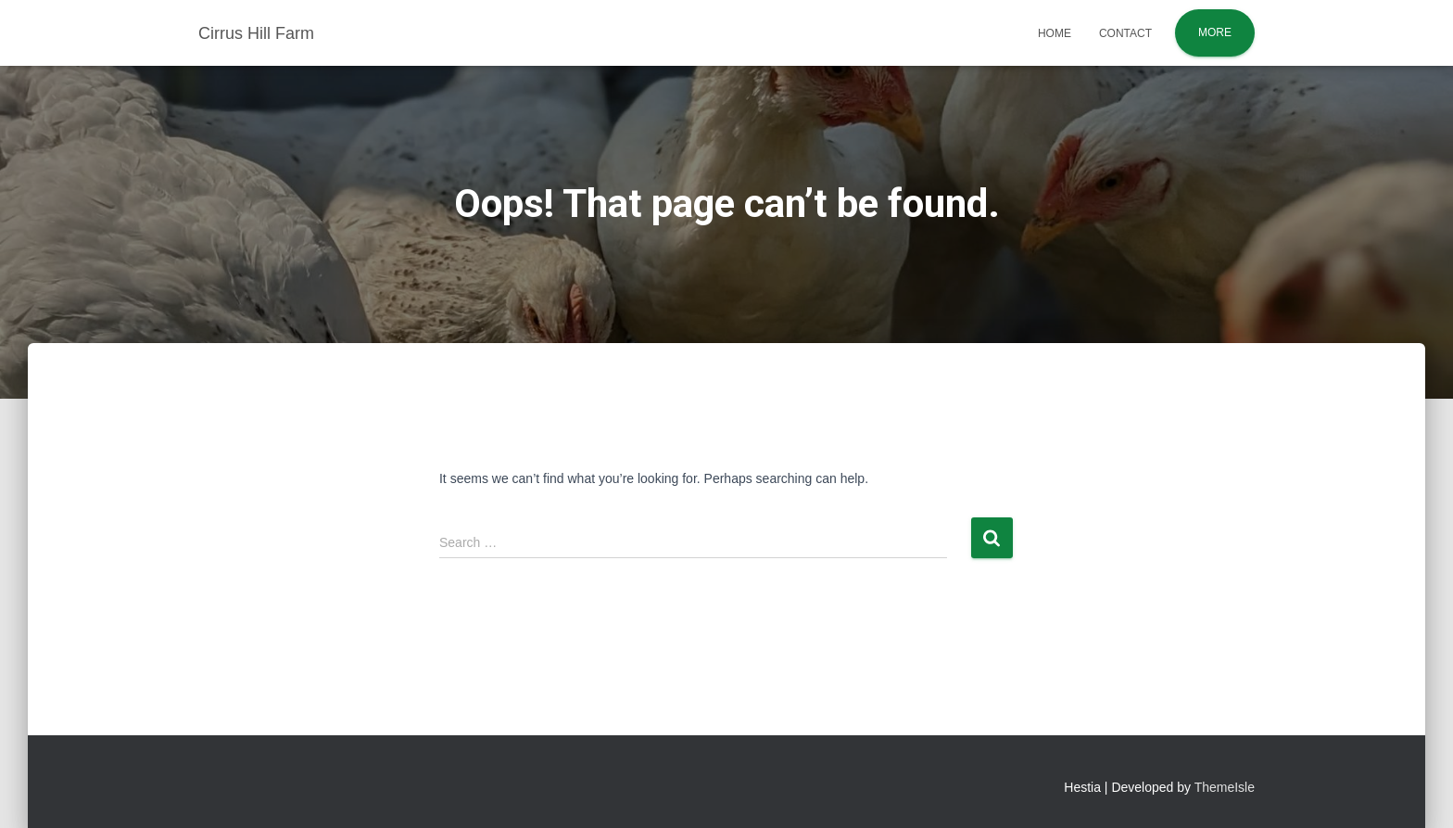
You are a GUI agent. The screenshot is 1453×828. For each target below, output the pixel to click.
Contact (1125, 33)
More (1215, 32)
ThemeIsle (1224, 787)
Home (1054, 33)
